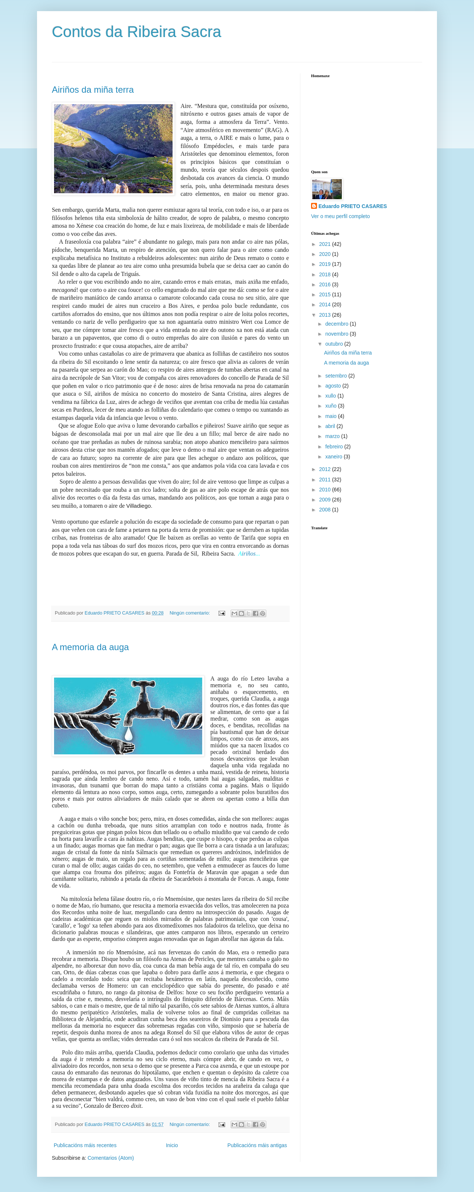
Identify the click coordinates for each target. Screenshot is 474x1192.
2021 (325, 244)
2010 (325, 490)
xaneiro (334, 457)
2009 (325, 500)
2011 (325, 480)
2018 (325, 274)
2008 (325, 510)
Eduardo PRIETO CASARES (352, 206)
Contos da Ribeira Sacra (136, 31)
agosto (333, 386)
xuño (331, 406)
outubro (334, 344)
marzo (333, 436)
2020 (325, 254)
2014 (325, 304)
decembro (337, 324)
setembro (336, 376)
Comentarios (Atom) (110, 1158)
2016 (325, 284)
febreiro (334, 447)
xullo (331, 396)
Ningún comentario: (190, 613)
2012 (325, 469)
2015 (325, 294)
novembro (337, 334)
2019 (325, 264)
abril (330, 426)
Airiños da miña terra (93, 90)
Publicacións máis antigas (257, 1145)
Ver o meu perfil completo (340, 216)
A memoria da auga (90, 647)
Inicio (172, 1145)
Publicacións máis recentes (85, 1145)
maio (331, 416)
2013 (325, 315)
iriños (249, 553)
